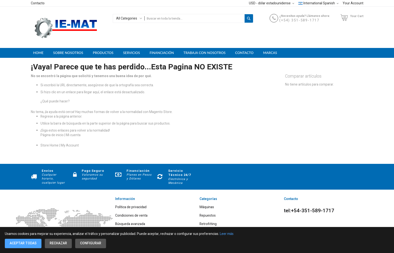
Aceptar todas (23, 243)
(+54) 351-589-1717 (299, 20)
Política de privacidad (131, 207)
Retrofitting (208, 224)
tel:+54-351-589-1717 (309, 210)
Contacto (38, 3)
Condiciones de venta (131, 215)
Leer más (227, 233)
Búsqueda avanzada (130, 224)
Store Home (49, 145)
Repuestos (208, 215)
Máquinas (207, 207)
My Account (70, 145)
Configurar (90, 243)
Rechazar (58, 243)
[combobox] (194, 18)
